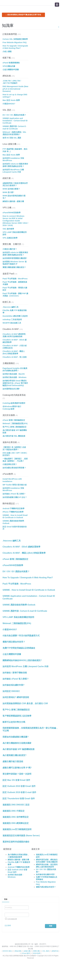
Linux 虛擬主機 (9, 144)
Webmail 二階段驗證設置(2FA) (15, 423)
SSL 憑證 (7, 110)
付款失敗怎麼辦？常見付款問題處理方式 (21, 635)
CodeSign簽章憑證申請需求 (14, 403)
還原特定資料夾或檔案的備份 (16, 842)
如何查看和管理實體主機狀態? (15, 258)
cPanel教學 (8, 474)
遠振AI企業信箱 (10, 442)
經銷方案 (7, 178)
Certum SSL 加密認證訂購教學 (15, 39)
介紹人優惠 (7, 51)
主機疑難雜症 (9, 363)
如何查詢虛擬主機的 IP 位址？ (15, 497)
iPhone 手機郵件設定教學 (13, 512)
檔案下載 (7, 58)
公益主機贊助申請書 (11, 69)
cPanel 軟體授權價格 (11, 63)
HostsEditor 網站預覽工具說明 (15, 316)
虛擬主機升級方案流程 (13, 761)
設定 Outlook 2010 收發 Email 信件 (19, 786)
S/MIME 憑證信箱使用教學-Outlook (19, 605)
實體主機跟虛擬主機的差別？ (14, 267)
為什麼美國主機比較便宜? (14, 755)
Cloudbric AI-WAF (11, 329)
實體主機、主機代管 (12, 244)
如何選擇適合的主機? (11, 389)
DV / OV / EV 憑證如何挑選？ (14, 115)
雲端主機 (18, 951)
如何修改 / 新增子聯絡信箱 (15, 673)
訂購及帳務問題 (10, 34)
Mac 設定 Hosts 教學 (11, 100)
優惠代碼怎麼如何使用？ (14, 642)
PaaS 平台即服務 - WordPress (15, 279)
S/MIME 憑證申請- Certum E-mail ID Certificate (25, 611)
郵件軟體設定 (9, 503)
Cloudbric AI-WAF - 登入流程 (15, 357)
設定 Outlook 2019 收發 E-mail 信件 (19, 792)
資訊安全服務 (9, 415)
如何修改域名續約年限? (13, 685)
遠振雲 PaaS (8, 274)
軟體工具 (7, 302)
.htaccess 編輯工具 (10, 307)
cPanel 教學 (26, 953)
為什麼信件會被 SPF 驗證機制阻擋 (18, 749)
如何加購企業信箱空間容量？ (14, 468)
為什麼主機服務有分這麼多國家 (17, 743)
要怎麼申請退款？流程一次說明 (17, 774)
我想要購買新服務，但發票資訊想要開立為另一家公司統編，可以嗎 (30, 729)
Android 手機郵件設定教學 (13, 508)
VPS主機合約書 (9, 66)
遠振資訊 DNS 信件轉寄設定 (16, 817)
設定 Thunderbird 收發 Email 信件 (19, 798)
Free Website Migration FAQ (14, 42)
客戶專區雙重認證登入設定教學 (17, 716)
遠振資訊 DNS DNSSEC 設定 (16, 805)
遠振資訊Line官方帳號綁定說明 (17, 829)
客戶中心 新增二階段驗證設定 (14, 427)
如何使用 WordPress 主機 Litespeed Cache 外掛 (25, 666)
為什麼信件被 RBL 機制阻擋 (14, 436)
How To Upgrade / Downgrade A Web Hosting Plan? (28, 577)
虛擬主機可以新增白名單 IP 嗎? (17, 768)
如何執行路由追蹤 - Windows (14, 377)
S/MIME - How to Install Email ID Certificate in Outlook (29, 590)
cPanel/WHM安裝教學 (12, 213)
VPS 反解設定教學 (10, 238)
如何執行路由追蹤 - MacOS (14, 374)
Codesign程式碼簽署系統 (14, 395)
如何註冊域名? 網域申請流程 (16, 697)
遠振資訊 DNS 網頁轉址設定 (16, 823)
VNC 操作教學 (8, 229)
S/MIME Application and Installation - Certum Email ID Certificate (15, 120)
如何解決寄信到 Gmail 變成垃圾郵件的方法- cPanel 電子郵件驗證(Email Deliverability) (15, 383)
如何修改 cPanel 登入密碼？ (14, 494)
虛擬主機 (27, 951)
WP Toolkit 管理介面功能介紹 (15, 485)
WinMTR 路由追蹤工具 (12, 323)
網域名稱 (7, 76)
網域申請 (55, 951)
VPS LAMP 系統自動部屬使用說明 (18, 617)
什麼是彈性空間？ (10, 464)
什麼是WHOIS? (9, 104)
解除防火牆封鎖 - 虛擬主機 (13, 201)
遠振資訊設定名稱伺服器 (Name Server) (21, 835)
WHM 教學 (36, 953)
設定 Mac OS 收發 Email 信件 (16, 780)
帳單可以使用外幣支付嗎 (14, 722)
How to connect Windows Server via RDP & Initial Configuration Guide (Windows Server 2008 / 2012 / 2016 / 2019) (15, 221)
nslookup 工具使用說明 (12, 319)
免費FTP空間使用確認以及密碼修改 (19, 648)
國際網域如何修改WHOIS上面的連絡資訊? (22, 660)
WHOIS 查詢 (7, 951)
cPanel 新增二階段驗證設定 (14, 420)
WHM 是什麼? (8, 192)
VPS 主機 (7, 208)
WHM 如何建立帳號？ (11, 189)
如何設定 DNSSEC (11, 691)
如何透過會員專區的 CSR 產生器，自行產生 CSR (25, 703)
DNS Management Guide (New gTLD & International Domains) (15, 88)
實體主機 (36, 951)
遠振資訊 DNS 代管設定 (14, 811)
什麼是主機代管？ (10, 249)
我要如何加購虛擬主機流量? (16, 737)
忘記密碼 (8, 925)
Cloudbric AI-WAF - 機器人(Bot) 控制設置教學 (24, 553)
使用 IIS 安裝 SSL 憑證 (12, 138)
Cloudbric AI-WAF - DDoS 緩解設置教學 (21, 547)
